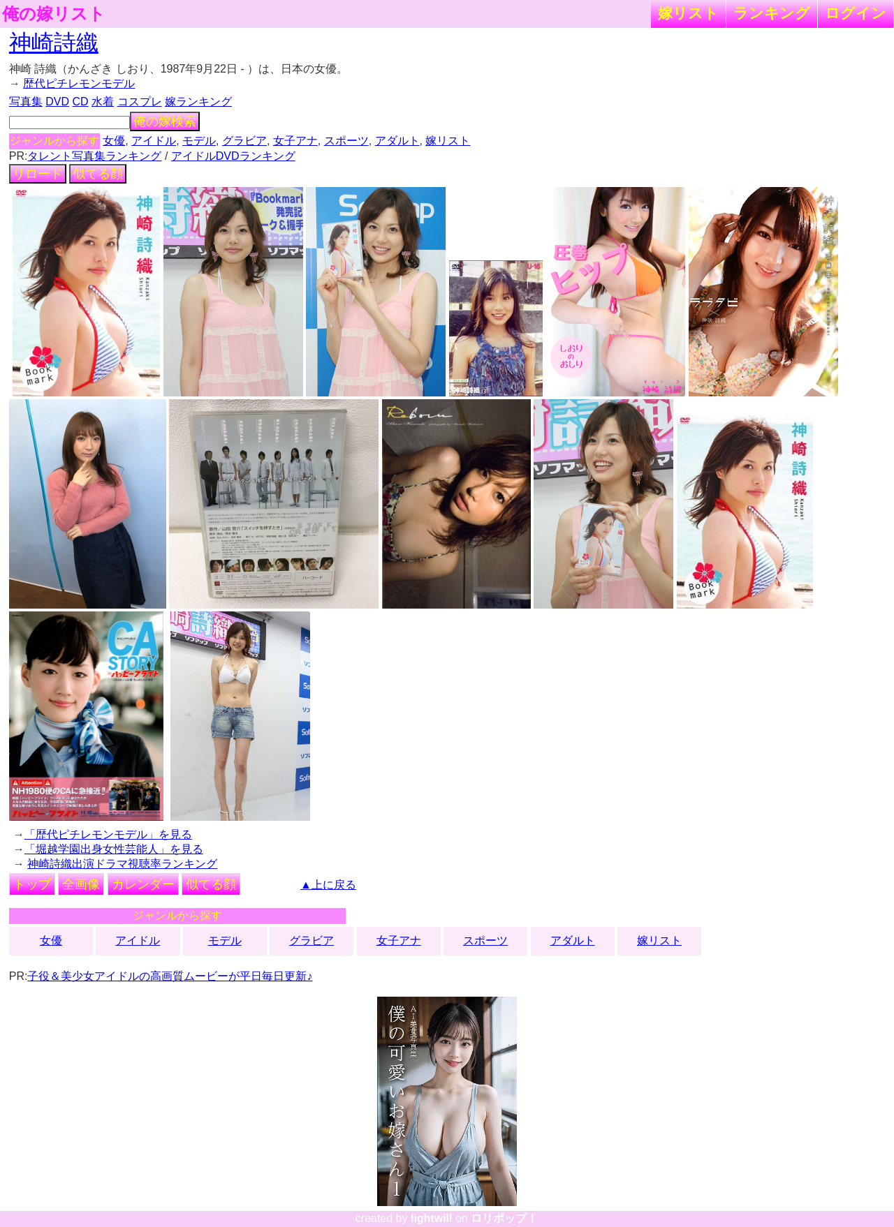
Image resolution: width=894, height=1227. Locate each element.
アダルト (397, 141)
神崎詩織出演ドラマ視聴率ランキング (122, 864)
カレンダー (143, 884)
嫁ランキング (198, 101)
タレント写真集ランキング (94, 156)
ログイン (855, 13)
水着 (102, 101)
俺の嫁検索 (164, 121)
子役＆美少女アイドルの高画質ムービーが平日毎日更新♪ (169, 976)
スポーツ (346, 141)
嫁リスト (688, 13)
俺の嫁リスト (53, 14)
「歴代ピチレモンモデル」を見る (108, 834)
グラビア (244, 141)
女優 (114, 141)
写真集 (26, 101)
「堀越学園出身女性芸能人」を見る (113, 849)
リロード (38, 174)
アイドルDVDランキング (233, 156)
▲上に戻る (328, 885)
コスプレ (139, 101)
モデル (199, 141)
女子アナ (295, 141)
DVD (57, 101)
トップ (32, 884)
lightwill (432, 1218)
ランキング (771, 13)
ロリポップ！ (504, 1218)
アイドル (153, 141)
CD (80, 101)
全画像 (81, 884)
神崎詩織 (53, 42)
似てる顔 (98, 174)
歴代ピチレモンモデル (79, 83)
